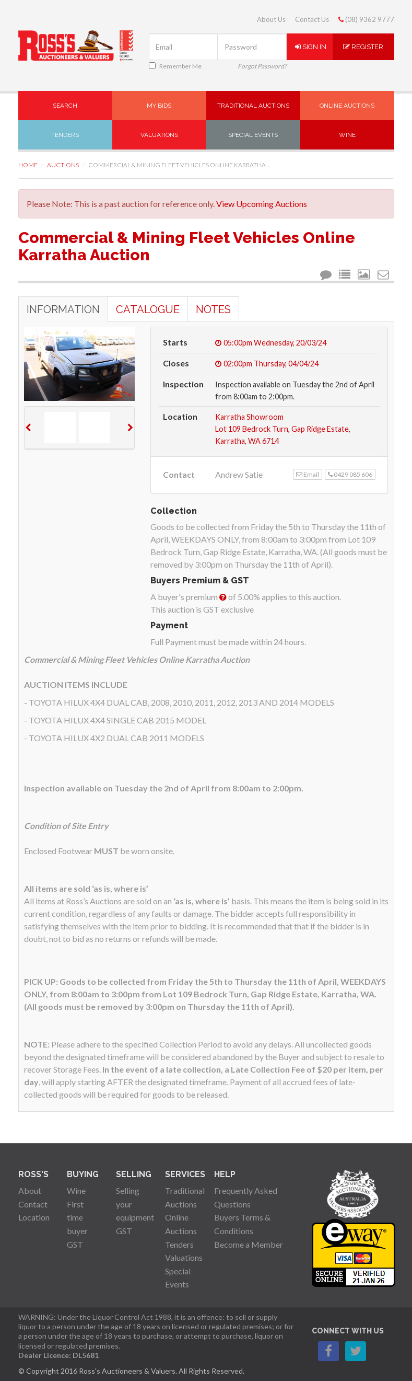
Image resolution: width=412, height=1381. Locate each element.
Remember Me (175, 66)
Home (28, 165)
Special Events (253, 135)
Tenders (65, 135)
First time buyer (77, 1217)
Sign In (310, 47)
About (29, 1190)
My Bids (159, 105)
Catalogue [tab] (148, 309)
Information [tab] (63, 309)
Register (363, 47)
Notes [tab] (213, 309)
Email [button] (307, 474)
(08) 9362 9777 (366, 19)
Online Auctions (347, 105)
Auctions (63, 165)
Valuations (159, 135)
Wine (347, 135)
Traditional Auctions (253, 105)
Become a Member (248, 1244)
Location (34, 1217)
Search (65, 105)
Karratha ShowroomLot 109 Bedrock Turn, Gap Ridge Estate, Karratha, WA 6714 (282, 428)
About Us (271, 19)
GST (75, 1244)
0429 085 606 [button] (350, 474)
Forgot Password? (262, 66)
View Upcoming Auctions (261, 204)
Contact (33, 1204)
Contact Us (312, 19)
